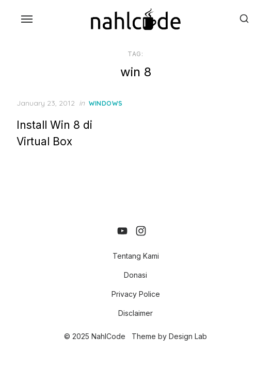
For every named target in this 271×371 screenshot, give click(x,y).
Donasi (135, 275)
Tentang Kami (136, 255)
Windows (105, 103)
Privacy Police (135, 294)
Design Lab (188, 336)
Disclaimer (135, 313)
